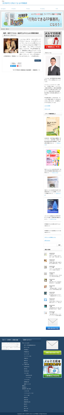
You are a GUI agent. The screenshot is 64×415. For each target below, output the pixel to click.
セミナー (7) (26, 354)
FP (14, 70)
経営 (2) (25, 406)
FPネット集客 (42, 7)
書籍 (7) (23, 385)
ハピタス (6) (26, 390)
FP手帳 (17, 70)
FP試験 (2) (26, 349)
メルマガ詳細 (47, 105)
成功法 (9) (26, 399)
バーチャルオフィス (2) (28, 393)
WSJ (20, 70)
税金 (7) (25, 404)
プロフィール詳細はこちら (50, 237)
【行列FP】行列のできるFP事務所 (14, 3)
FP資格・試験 (28, 7)
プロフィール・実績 (57, 7)
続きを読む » (37, 60)
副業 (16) (26, 397)
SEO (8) (25, 368)
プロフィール (47, 109)
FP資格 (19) (26, 351)
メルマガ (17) (26, 379)
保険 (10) (26, 360)
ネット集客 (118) (25, 364)
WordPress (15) (29, 375)
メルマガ (3, 7)
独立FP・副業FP (13, 7)
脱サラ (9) (26, 408)
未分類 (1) (24, 387)
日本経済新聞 (28, 70)
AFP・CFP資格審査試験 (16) (29, 345)
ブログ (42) (26, 373)
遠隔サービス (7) (27, 384)
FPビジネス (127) (25, 343)
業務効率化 (35, 70)
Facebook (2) (26, 366)
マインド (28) (26, 395)
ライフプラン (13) (27, 356)
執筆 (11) (26, 362)
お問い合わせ (47, 240)
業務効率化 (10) (27, 401)
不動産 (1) (26, 358)
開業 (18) (26, 410)
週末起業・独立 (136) (26, 388)
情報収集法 (23, 70)
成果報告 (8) (26, 381)
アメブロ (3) (28, 377)
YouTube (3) (26, 371)
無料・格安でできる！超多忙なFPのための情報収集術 (21, 33)
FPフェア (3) (26, 347)
